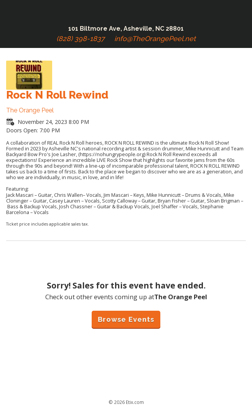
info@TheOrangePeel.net (155, 39)
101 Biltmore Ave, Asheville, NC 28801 (126, 28)
